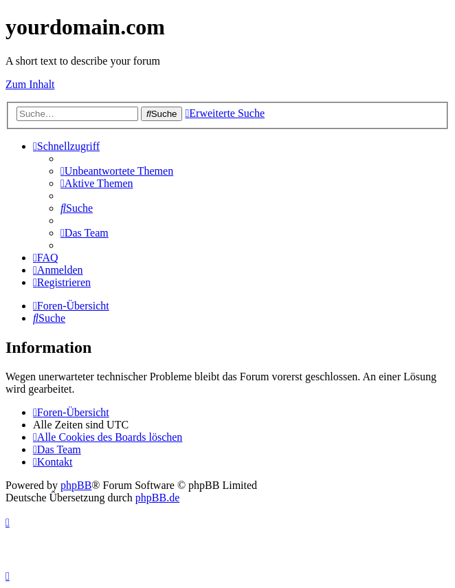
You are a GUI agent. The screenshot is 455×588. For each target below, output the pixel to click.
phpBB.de (157, 497)
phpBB (75, 485)
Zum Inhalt (30, 84)
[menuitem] (116, 171)
